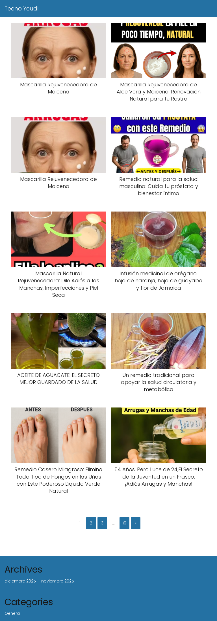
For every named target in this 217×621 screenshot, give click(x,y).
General (13, 613)
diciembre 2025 (20, 581)
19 (124, 523)
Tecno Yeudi (21, 8)
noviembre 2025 (57, 581)
